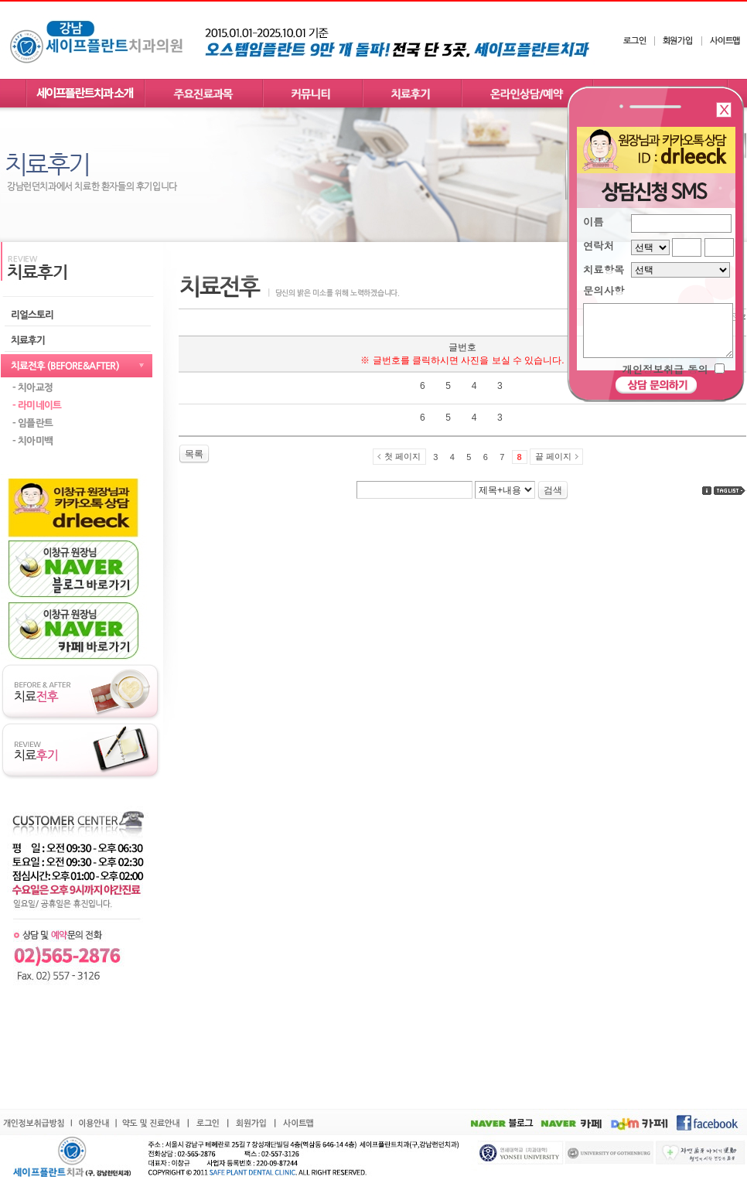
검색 (553, 490)
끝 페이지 (553, 456)
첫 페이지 (402, 456)
